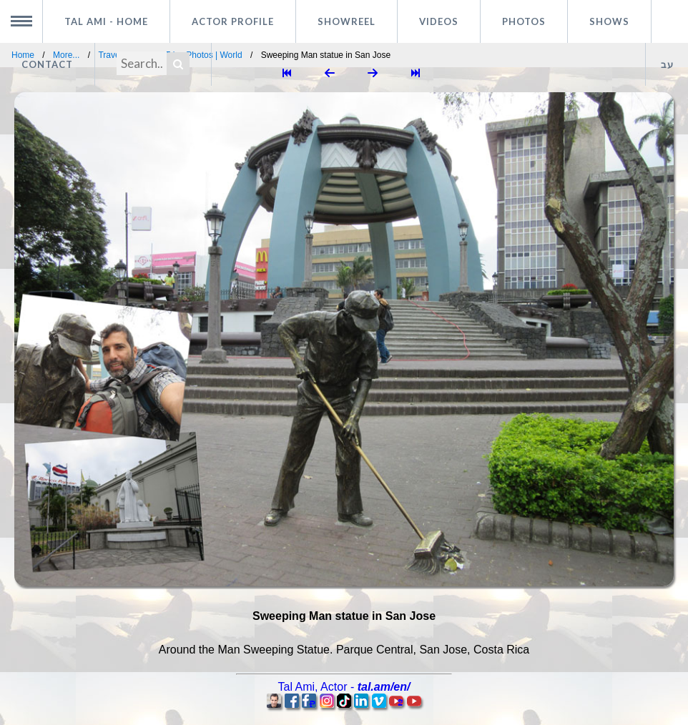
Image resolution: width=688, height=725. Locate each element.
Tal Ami (106, 21)
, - (344, 687)
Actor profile (233, 21)
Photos (524, 21)
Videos (438, 21)
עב (667, 64)
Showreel (346, 21)
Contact (47, 64)
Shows (609, 21)
